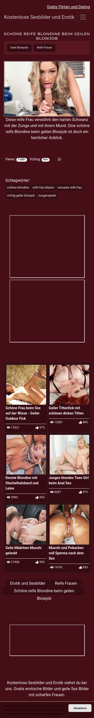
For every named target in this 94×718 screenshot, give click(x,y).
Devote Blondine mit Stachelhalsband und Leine (22, 483)
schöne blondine (18, 187)
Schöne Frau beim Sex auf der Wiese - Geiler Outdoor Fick (23, 413)
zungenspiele (47, 195)
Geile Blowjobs (19, 47)
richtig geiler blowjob (21, 195)
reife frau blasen (43, 187)
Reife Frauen (44, 47)
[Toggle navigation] (83, 17)
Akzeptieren (79, 708)
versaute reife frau (70, 187)
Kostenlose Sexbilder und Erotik (29, 17)
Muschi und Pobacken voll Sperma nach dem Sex (66, 553)
